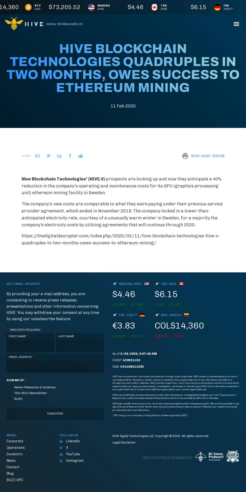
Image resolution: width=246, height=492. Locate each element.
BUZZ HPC (14, 480)
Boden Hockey (233, 456)
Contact (12, 467)
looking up (146, 179)
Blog (10, 473)
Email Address (22, 357)
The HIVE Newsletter (30, 393)
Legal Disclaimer (124, 442)
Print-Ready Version (207, 156)
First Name (19, 336)
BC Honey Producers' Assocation (209, 456)
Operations (15, 447)
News (11, 460)
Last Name (66, 336)
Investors (14, 454)
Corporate (14, 441)
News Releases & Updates (35, 387)
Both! (18, 399)
